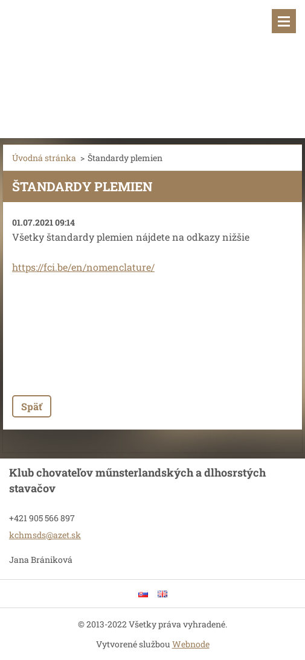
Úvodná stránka (44, 157)
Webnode (191, 644)
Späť (31, 406)
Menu (284, 21)
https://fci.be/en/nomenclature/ (83, 267)
